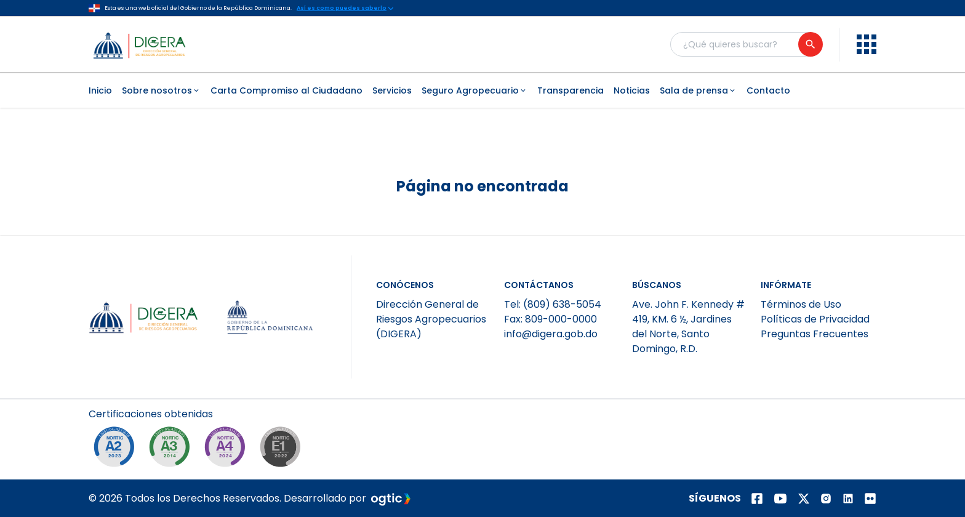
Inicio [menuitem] (100, 90)
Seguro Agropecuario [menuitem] (474, 90)
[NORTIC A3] (172, 450)
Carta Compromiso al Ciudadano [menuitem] (286, 90)
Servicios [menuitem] (392, 90)
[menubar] (482, 90)
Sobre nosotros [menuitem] (161, 90)
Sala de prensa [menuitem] (698, 90)
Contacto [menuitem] (768, 90)
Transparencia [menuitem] (570, 90)
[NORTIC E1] (283, 450)
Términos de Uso (801, 304)
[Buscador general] (746, 44)
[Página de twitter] (804, 498)
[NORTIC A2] (117, 450)
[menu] (866, 44)
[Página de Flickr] (870, 498)
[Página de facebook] (757, 498)
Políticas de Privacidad (815, 319)
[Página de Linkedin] (848, 498)
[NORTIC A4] (227, 450)
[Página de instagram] (826, 498)
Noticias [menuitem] (632, 90)
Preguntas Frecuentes (814, 334)
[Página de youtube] (780, 498)
